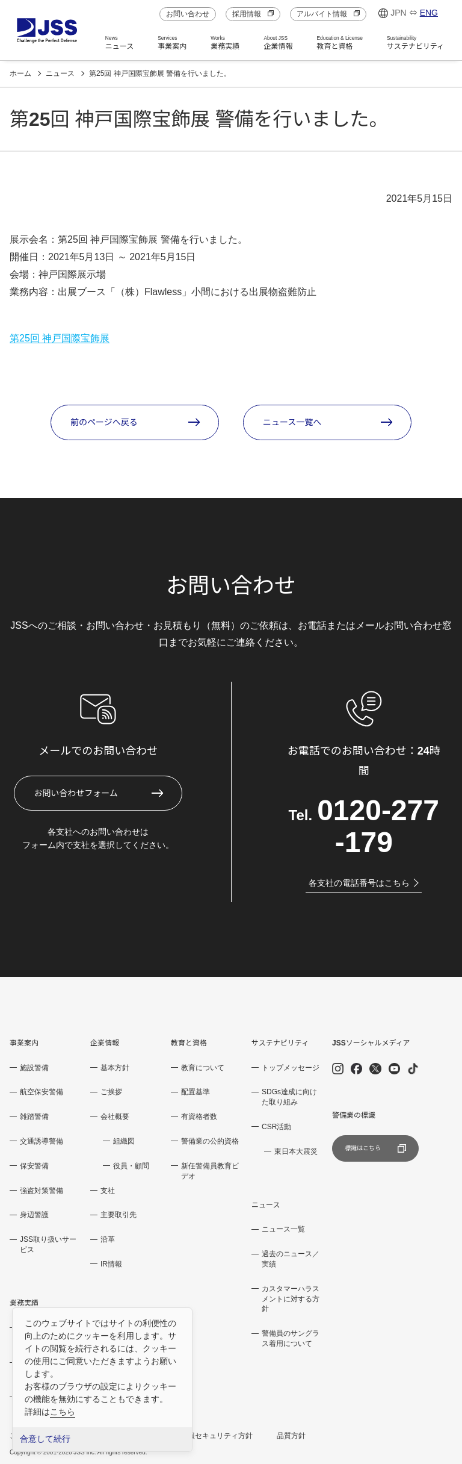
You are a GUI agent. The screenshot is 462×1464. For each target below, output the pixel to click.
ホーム (20, 73)
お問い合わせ (187, 14)
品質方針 (291, 1435)
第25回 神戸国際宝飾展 (59, 338)
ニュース (119, 43)
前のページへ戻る (104, 422)
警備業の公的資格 (210, 1141)
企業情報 (277, 43)
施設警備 (34, 1068)
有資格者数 (199, 1116)
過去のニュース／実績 (290, 1259)
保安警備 (34, 1166)
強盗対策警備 (41, 1190)
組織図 (124, 1141)
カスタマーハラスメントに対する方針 (290, 1299)
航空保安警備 (41, 1092)
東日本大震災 (296, 1151)
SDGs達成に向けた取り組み (289, 1097)
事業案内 (172, 43)
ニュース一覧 (283, 1229)
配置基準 (195, 1092)
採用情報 (253, 14)
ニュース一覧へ (292, 422)
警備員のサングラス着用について (290, 1338)
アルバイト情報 (328, 14)
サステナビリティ (415, 43)
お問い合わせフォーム (76, 793)
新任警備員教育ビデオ (210, 1171)
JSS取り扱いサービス (48, 1244)
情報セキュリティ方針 (216, 1435)
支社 (107, 1190)
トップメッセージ (290, 1068)
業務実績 (225, 43)
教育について (202, 1068)
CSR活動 (276, 1127)
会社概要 (114, 1116)
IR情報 (111, 1264)
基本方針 (114, 1068)
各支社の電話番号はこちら (364, 883)
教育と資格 (340, 43)
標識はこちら (375, 1148)
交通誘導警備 (41, 1141)
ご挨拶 (111, 1092)
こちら (62, 1411)
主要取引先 (118, 1214)
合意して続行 (45, 1439)
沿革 (107, 1239)
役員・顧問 (131, 1166)
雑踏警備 (34, 1116)
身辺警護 (34, 1214)
